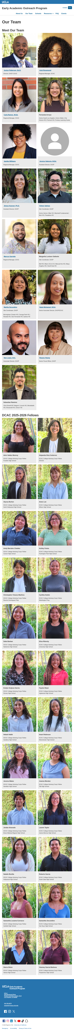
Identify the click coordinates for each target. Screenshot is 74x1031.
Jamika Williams (10, 161)
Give (70, 7)
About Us (19, 13)
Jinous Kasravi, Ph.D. (12, 206)
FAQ (57, 13)
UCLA (6, 2)
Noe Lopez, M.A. (10, 358)
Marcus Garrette (10, 256)
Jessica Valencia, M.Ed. (48, 161)
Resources (48, 13)
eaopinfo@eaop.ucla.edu (11, 1005)
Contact (65, 7)
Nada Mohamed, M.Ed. (47, 307)
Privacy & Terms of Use (25, 1028)
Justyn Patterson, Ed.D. (12, 70)
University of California (20, 1025)
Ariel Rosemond (45, 70)
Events (63, 13)
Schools (38, 13)
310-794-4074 (8, 1003)
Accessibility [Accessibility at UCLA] (13, 1028)
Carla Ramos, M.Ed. (11, 115)
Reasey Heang (44, 358)
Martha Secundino (10, 307)
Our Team (29, 13)
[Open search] (70, 13)
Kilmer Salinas (44, 206)
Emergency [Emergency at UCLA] (5, 1028)
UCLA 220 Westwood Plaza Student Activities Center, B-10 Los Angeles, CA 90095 (12, 995)
